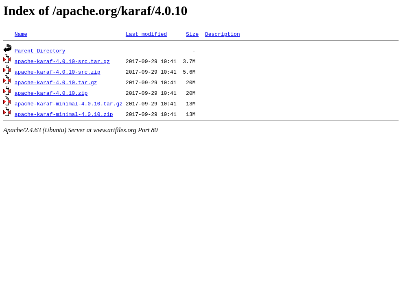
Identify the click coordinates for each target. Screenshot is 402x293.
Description (222, 33)
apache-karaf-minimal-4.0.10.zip (64, 114)
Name (21, 33)
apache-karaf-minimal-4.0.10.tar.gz (68, 103)
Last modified (146, 33)
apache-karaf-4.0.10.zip (51, 92)
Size (192, 33)
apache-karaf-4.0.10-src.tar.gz (62, 61)
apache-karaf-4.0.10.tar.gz (56, 82)
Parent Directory (40, 50)
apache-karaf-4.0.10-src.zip (57, 71)
